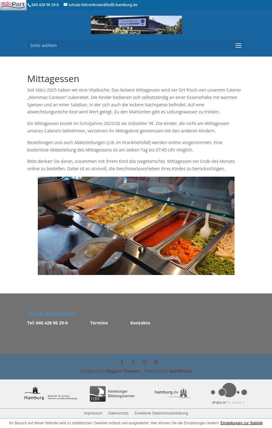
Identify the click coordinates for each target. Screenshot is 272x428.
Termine (99, 323)
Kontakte (140, 323)
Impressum (93, 413)
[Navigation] (13, 4)
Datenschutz (118, 413)
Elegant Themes (123, 371)
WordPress (180, 371)
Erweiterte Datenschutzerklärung (161, 413)
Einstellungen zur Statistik (242, 423)
